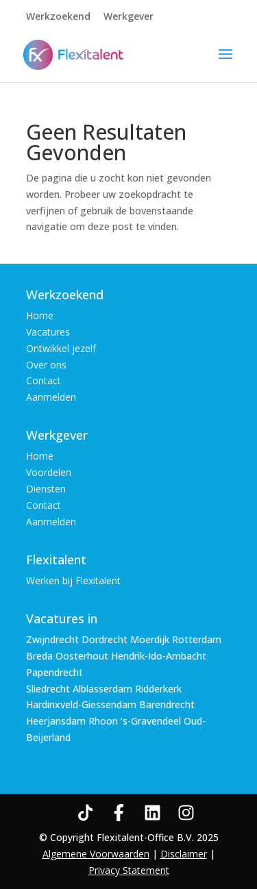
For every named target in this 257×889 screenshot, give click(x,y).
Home (39, 315)
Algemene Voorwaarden (95, 853)
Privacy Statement (128, 870)
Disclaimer (183, 853)
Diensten (46, 488)
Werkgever (128, 17)
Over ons (46, 364)
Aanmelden (51, 396)
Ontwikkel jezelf (61, 348)
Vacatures (48, 331)
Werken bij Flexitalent (73, 580)
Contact (43, 380)
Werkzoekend (58, 17)
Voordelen (48, 472)
